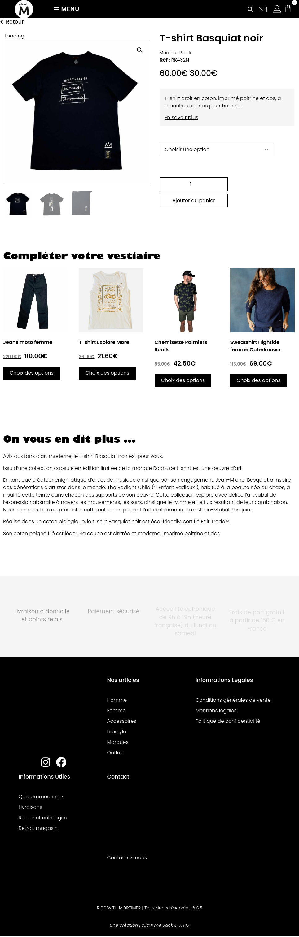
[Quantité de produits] (194, 184)
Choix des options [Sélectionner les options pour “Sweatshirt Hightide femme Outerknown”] (259, 380)
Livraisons (30, 807)
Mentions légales (216, 710)
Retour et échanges (43, 817)
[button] (250, 9)
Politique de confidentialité (228, 721)
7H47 (184, 925)
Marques (117, 742)
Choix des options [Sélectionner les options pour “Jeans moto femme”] (32, 372)
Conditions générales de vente (233, 700)
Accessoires (121, 721)
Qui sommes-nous (41, 796)
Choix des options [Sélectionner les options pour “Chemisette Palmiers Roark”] (183, 380)
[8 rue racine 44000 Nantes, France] (148, 819)
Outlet (114, 752)
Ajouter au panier (193, 200)
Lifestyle (116, 731)
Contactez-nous (127, 857)
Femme (116, 710)
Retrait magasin (38, 828)
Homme (117, 700)
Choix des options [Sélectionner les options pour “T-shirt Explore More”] (107, 372)
